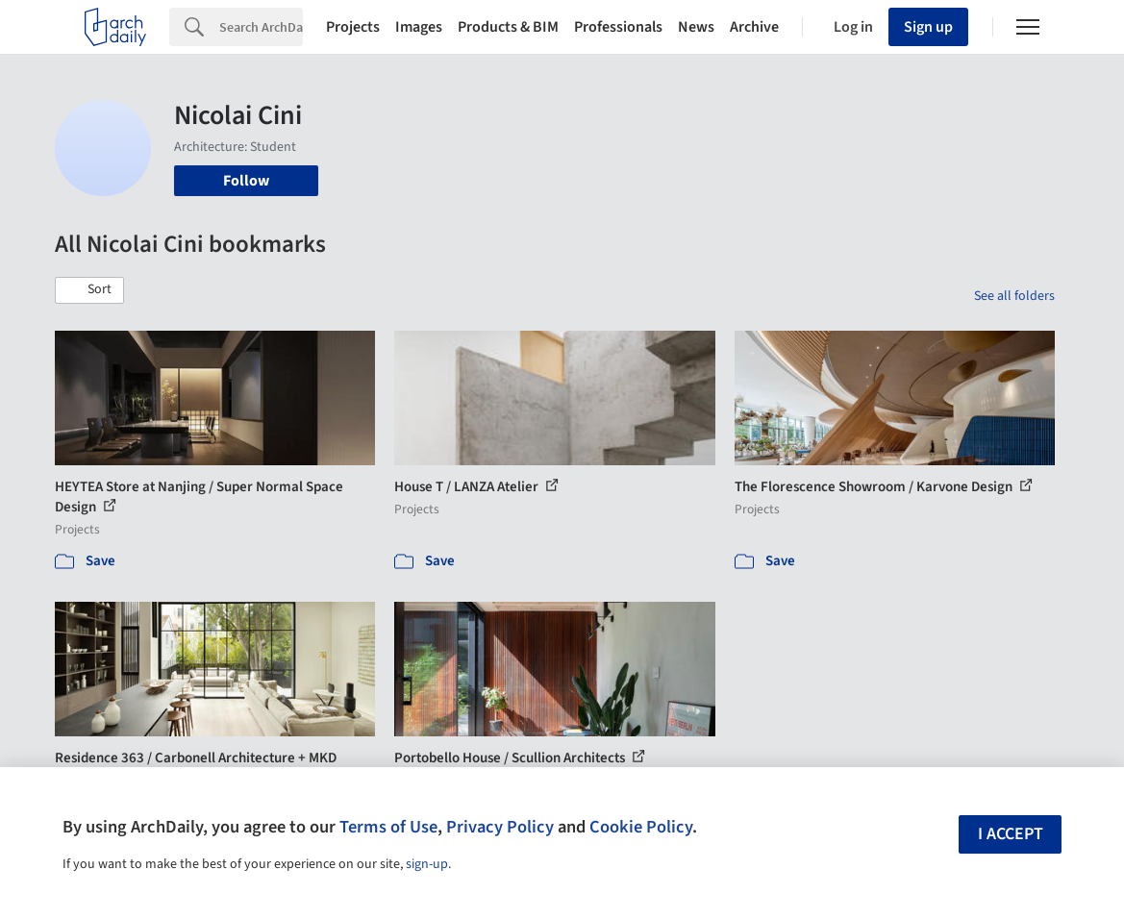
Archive (754, 27)
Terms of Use (388, 826)
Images (418, 27)
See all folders (1014, 296)
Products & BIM (508, 27)
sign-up (427, 864)
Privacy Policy (500, 826)
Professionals (618, 27)
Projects (353, 27)
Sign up (928, 26)
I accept (1010, 834)
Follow (246, 180)
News (696, 27)
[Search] (261, 27)
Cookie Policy (640, 826)
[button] (89, 290)
